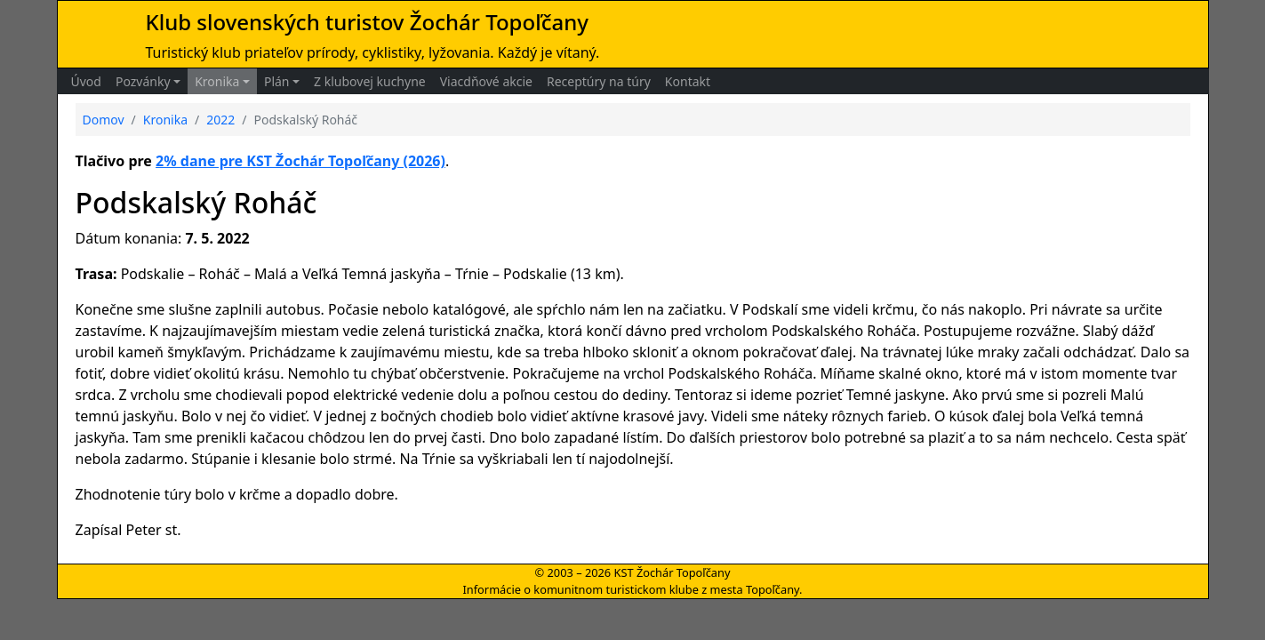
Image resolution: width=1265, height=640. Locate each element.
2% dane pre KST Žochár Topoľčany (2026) (300, 161)
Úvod (86, 81)
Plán (277, 81)
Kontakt (687, 81)
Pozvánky (143, 81)
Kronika (217, 81)
